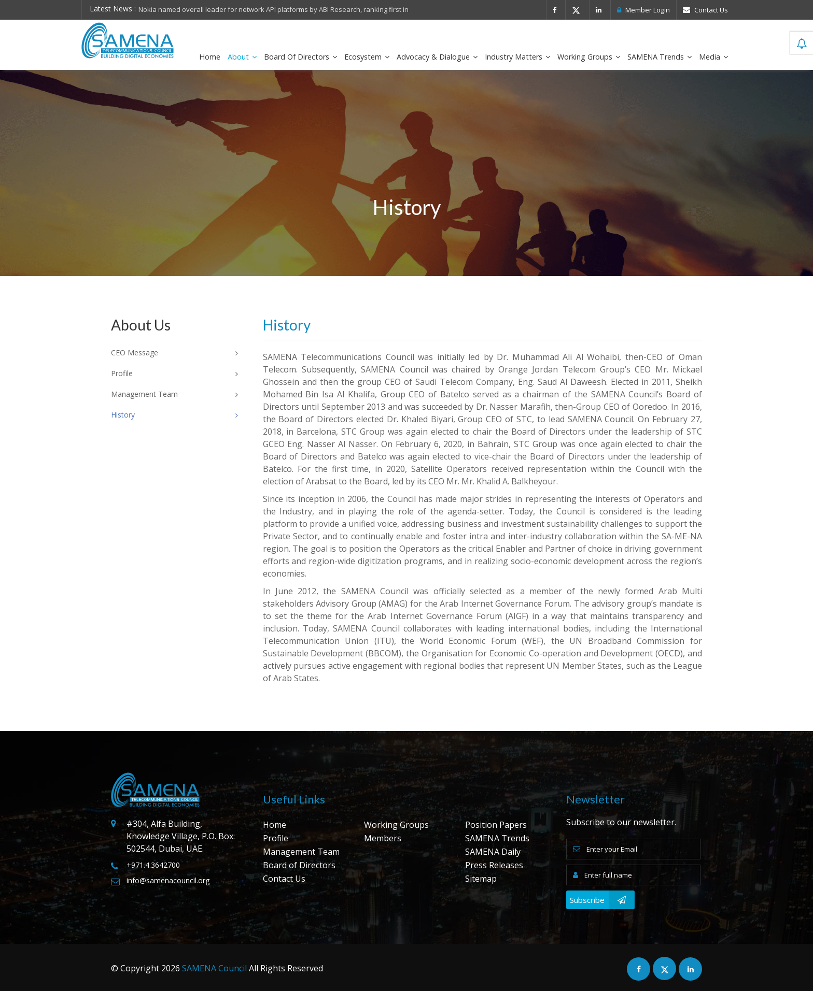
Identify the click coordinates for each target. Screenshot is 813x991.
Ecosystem (366, 57)
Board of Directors (300, 57)
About (242, 57)
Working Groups (588, 57)
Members (382, 838)
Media (713, 57)
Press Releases (494, 865)
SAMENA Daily (493, 851)
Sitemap (481, 878)
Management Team (301, 851)
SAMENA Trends (659, 57)
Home (209, 57)
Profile (275, 838)
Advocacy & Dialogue (437, 57)
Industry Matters (517, 57)
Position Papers (496, 824)
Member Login (643, 10)
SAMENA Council (214, 968)
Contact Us (705, 10)
